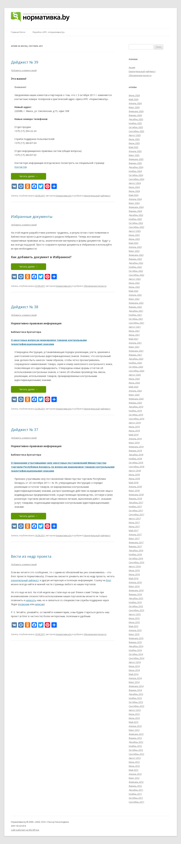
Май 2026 (133, 99)
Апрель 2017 (135, 534)
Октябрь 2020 (136, 366)
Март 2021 (134, 346)
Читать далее (28, 176)
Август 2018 (135, 470)
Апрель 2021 (135, 342)
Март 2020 (134, 394)
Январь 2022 (135, 306)
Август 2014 (135, 662)
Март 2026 (134, 107)
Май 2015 (133, 626)
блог (108, 580)
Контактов (20, 167)
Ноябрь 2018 (135, 458)
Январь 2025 (135, 163)
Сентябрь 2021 (136, 322)
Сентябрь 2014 (136, 658)
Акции (132, 67)
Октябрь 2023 (136, 223)
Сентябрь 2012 (136, 754)
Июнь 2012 (134, 765)
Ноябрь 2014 (135, 650)
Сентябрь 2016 (136, 562)
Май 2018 (133, 482)
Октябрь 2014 (136, 654)
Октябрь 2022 (136, 270)
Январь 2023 (135, 258)
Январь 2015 (135, 642)
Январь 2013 (135, 738)
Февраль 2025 (136, 159)
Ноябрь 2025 (135, 123)
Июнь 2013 (134, 718)
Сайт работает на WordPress (25, 830)
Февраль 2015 (136, 638)
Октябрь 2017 (136, 510)
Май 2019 (133, 434)
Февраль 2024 (136, 207)
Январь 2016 (135, 594)
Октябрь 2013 (136, 702)
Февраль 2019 (136, 446)
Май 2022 (133, 290)
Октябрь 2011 (136, 797)
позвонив (24, 604)
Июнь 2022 (134, 286)
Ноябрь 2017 (135, 506)
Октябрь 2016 (136, 558)
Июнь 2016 (134, 574)
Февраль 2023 (136, 254)
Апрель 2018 (135, 486)
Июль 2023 (134, 235)
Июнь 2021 (134, 334)
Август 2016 (135, 566)
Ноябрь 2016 (135, 554)
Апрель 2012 (135, 773)
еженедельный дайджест (25, 580)
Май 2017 (133, 530)
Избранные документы (31, 216)
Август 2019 (135, 422)
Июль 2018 (134, 474)
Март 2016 (134, 586)
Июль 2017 (134, 522)
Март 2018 (134, 490)
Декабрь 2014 (136, 646)
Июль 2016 (134, 570)
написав (39, 604)
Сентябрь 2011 (136, 801)
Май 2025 (133, 147)
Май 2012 (133, 769)
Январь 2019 (135, 450)
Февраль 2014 (136, 686)
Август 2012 (135, 758)
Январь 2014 (135, 690)
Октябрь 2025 (136, 127)
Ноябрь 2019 (135, 410)
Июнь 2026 (134, 95)
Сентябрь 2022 (136, 274)
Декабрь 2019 (136, 406)
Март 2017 (134, 538)
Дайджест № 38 (24, 306)
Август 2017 (135, 518)
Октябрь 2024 (136, 175)
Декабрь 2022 (136, 262)
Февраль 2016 (136, 590)
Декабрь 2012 (136, 742)
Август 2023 (135, 231)
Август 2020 (135, 374)
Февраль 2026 (136, 111)
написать (31, 600)
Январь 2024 (135, 211)
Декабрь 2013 (136, 694)
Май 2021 (133, 338)
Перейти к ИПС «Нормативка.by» (49, 32)
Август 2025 (135, 135)
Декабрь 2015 (136, 598)
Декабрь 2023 (136, 215)
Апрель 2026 (135, 103)
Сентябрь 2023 (136, 227)
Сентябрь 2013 (136, 706)
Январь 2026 (135, 115)
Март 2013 (134, 730)
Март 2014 (134, 682)
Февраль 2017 (136, 542)
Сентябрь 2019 (136, 418)
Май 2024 (133, 195)
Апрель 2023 (135, 247)
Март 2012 (134, 777)
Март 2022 (134, 298)
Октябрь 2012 (136, 750)
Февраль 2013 (136, 734)
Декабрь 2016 (136, 550)
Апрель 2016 (135, 582)
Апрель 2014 (135, 678)
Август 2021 (135, 326)
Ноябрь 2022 (135, 266)
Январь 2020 (135, 402)
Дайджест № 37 (24, 429)
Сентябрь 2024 (136, 179)
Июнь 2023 (134, 239)
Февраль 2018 (136, 494)
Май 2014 (133, 674)
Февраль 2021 (136, 350)
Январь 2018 (135, 498)
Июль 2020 (134, 378)
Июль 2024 (134, 187)
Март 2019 (134, 442)
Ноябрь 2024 (135, 171)
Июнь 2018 (134, 478)
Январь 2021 (135, 354)
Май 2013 (133, 722)
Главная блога (18, 32)
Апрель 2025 (135, 151)
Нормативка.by (64, 195)
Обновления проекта (95, 285)
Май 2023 (133, 243)
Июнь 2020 (134, 382)
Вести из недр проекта (31, 556)
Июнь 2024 (134, 191)
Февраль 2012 (136, 781)
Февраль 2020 (136, 398)
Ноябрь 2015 (135, 602)
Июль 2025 (134, 139)
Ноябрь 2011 (135, 793)
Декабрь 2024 (136, 167)
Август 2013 (135, 710)
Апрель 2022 (135, 294)
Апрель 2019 (135, 438)
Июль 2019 (134, 426)
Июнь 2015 (134, 622)
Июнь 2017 (134, 526)
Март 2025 (134, 155)
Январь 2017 (135, 546)
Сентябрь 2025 (136, 131)
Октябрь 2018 (136, 462)
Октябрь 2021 (136, 318)
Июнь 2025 (134, 143)
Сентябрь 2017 (136, 514)
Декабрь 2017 (136, 502)
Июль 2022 (134, 282)
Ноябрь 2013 (135, 698)
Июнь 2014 (134, 670)
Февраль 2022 (136, 302)
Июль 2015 (134, 618)
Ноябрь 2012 (135, 746)
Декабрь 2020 (136, 358)
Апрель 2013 (135, 726)
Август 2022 (135, 278)
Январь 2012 (135, 785)
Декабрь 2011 (136, 789)
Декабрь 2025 (136, 119)
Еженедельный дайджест (97, 195)
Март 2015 (134, 634)
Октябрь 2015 (136, 606)
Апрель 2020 (135, 390)
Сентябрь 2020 (136, 370)
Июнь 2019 (134, 430)
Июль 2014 (134, 666)
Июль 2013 (134, 714)
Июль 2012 (134, 761)
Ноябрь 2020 (135, 362)
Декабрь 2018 (136, 454)
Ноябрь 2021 (135, 314)
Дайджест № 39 (24, 62)
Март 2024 (134, 203)
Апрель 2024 (135, 199)
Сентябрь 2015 (136, 610)
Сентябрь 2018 (136, 466)
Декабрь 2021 (136, 310)
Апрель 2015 (135, 630)
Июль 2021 (134, 330)
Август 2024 (135, 183)
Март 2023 (134, 251)
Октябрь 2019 (136, 414)
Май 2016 (133, 578)
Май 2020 (133, 386)
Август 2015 (135, 614)
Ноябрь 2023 (135, 219)
